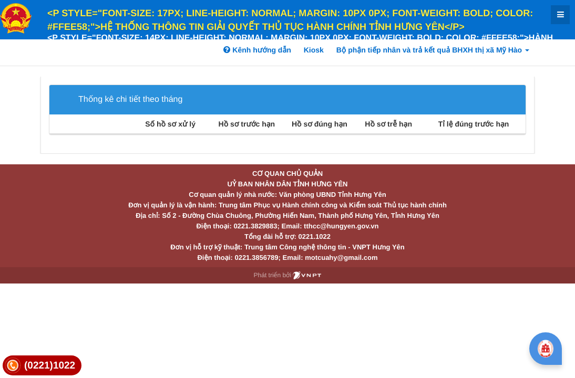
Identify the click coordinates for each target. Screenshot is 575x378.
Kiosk (314, 50)
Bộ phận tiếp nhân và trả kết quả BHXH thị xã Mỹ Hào (432, 50)
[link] (42, 366)
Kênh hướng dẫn (257, 50)
